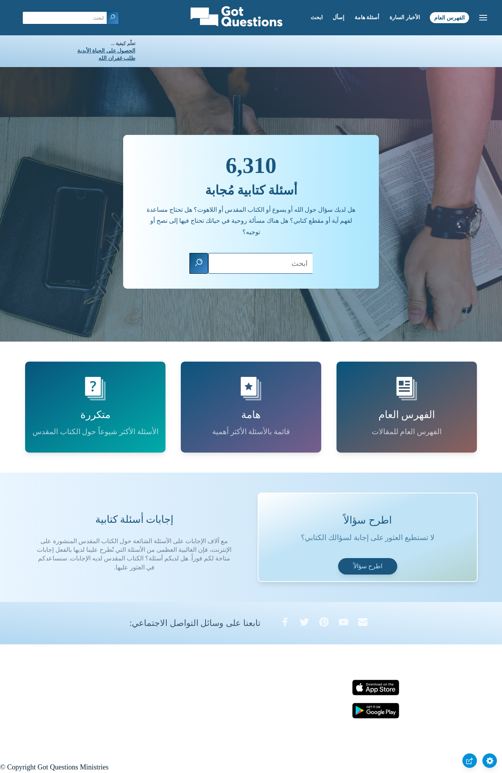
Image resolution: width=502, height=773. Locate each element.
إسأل (338, 17)
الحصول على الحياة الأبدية (106, 51)
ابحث (317, 17)
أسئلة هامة (367, 17)
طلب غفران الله (116, 58)
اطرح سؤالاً (367, 566)
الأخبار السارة (404, 17)
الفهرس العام (449, 17)
